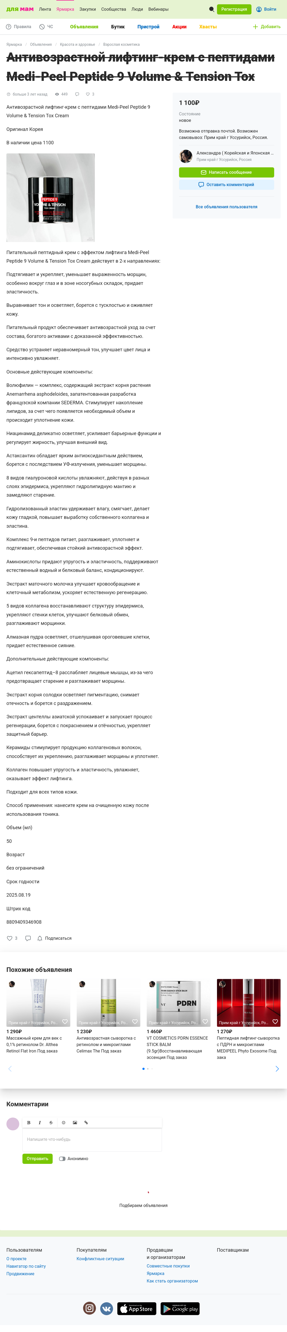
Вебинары (158, 9)
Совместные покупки (168, 1266)
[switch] (74, 1158)
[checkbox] (55, 938)
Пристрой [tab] (149, 26)
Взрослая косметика (121, 44)
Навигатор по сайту (26, 1266)
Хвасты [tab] (208, 26)
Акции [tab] (179, 26)
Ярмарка (65, 9)
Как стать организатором (172, 1281)
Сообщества (113, 9)
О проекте (16, 1258)
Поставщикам (233, 1250)
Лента (45, 9)
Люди (137, 9)
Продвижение (20, 1273)
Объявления (41, 44)
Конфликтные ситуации (100, 1258)
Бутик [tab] (118, 26)
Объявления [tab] (84, 26)
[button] (234, 9)
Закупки (87, 9)
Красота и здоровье (77, 44)
